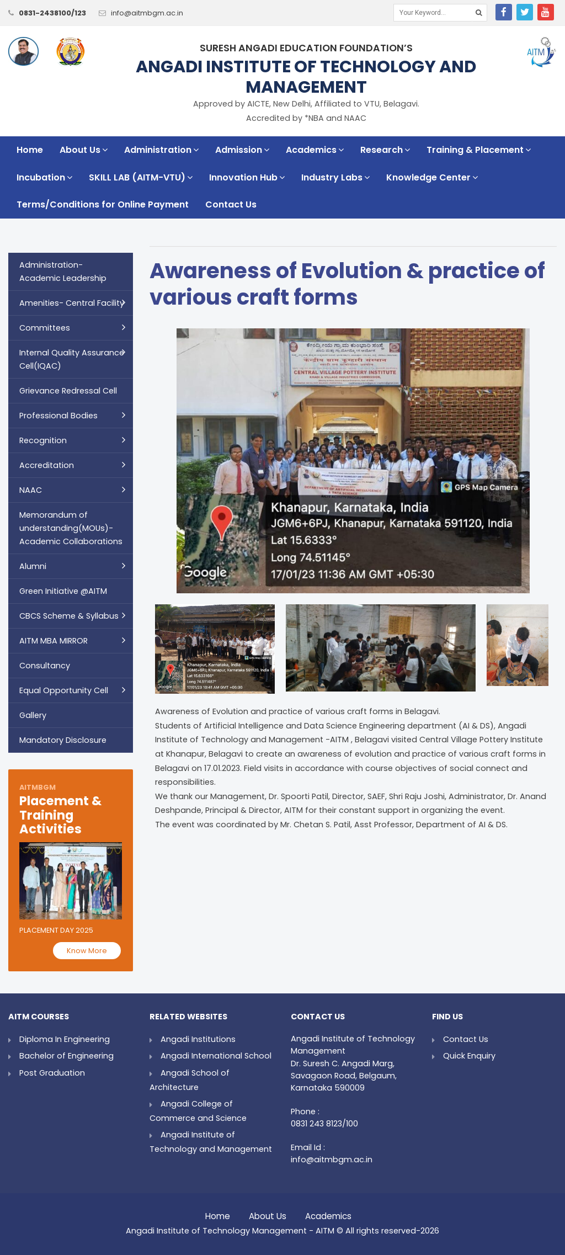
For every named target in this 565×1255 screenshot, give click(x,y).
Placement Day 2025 (56, 930)
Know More (87, 950)
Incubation (44, 177)
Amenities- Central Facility (71, 303)
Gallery (32, 715)
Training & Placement (479, 149)
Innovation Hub (247, 177)
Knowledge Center (432, 177)
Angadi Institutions (198, 1039)
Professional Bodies (58, 415)
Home (30, 149)
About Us (84, 149)
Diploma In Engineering (64, 1039)
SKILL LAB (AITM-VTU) (141, 177)
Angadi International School (216, 1055)
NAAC (30, 490)
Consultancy (44, 665)
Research (385, 149)
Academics (315, 149)
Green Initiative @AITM (63, 591)
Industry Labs (335, 177)
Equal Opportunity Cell (63, 690)
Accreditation (46, 465)
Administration (161, 149)
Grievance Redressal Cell (68, 390)
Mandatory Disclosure (62, 740)
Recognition (43, 440)
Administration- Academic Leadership (62, 271)
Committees (44, 327)
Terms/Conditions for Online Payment (103, 204)
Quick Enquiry (469, 1055)
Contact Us (231, 204)
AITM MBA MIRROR (53, 640)
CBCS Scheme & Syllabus (69, 615)
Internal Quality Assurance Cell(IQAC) (71, 359)
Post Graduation (52, 1072)
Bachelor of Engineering (66, 1055)
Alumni (32, 566)
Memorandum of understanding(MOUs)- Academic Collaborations (70, 528)
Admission (242, 149)
